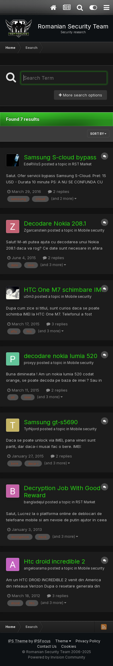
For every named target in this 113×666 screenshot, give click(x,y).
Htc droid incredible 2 (54, 561)
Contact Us (47, 646)
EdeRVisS (32, 164)
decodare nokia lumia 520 (60, 356)
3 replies (57, 323)
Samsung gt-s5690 (51, 422)
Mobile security (91, 230)
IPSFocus (42, 641)
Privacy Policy (88, 641)
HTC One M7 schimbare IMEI (65, 289)
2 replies (58, 191)
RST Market (82, 164)
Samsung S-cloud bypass (60, 157)
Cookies (68, 646)
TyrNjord (31, 429)
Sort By (98, 133)
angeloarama (35, 568)
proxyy (30, 363)
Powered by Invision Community (56, 657)
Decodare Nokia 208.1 (55, 223)
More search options (80, 95)
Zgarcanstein (35, 230)
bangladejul (34, 502)
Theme (63, 641)
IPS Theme (18, 641)
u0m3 (29, 297)
